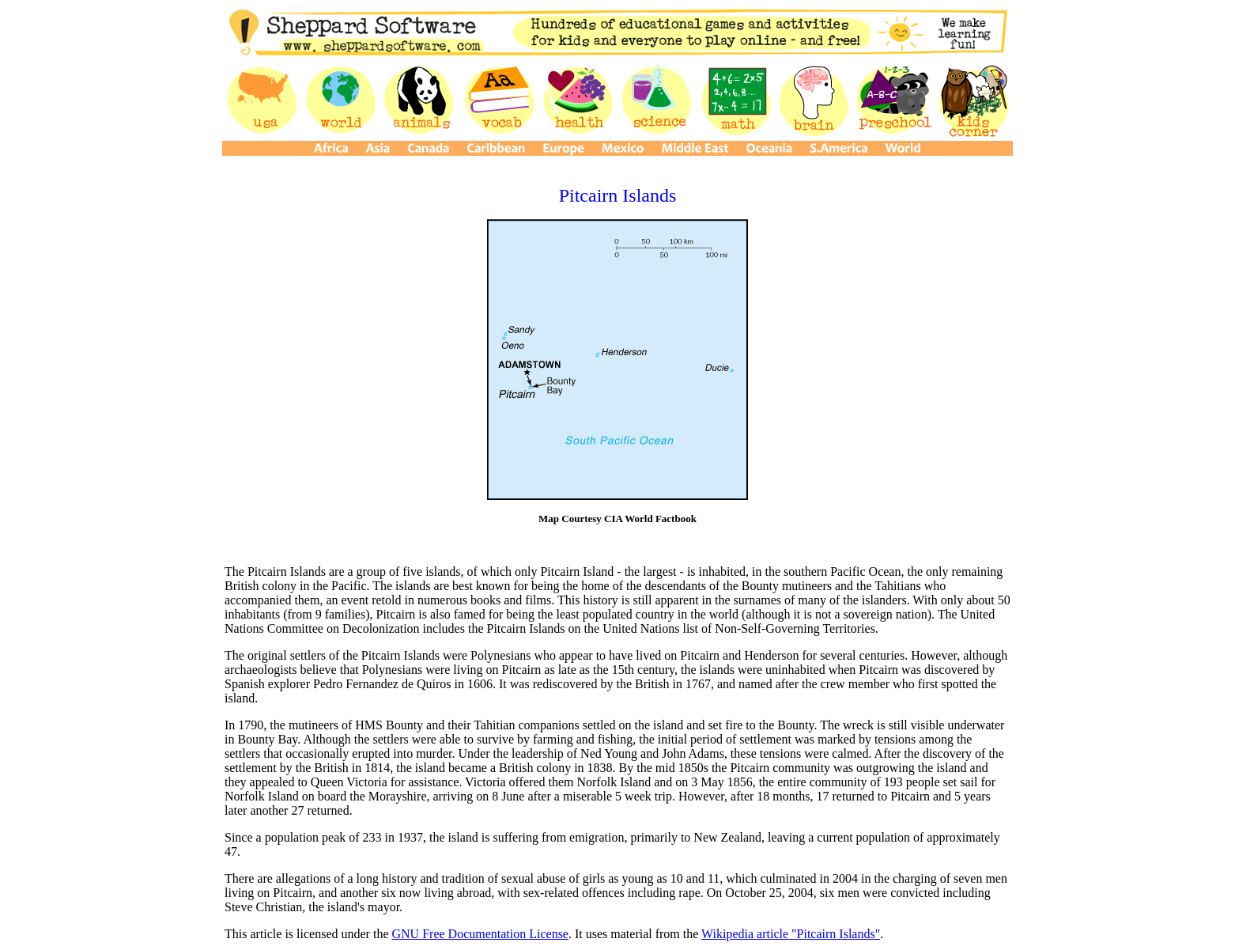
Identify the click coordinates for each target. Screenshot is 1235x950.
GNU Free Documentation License (479, 934)
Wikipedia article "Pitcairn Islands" (790, 934)
